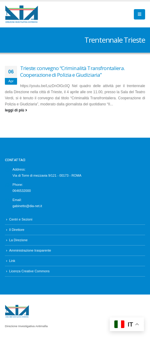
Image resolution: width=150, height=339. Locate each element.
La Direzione (18, 240)
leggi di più (16, 110)
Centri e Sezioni (20, 219)
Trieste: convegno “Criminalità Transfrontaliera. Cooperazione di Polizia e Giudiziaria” (72, 72)
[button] (139, 14)
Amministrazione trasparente (30, 250)
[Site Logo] (21, 14)
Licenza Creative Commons (29, 271)
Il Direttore (16, 229)
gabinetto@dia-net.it (27, 206)
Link (12, 261)
